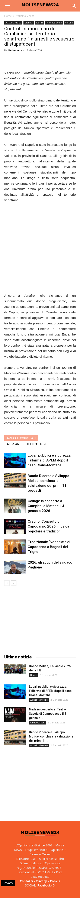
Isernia (39, 22)
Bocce (33, 675)
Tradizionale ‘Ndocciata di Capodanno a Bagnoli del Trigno (49, 547)
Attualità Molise (25, 16)
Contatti (26, 881)
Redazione (15, 50)
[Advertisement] (40, 248)
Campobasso (37, 722)
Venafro (69, 22)
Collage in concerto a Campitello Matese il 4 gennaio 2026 (46, 506)
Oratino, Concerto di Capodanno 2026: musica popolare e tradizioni (48, 526)
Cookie (55, 881)
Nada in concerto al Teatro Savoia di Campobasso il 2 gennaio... (47, 714)
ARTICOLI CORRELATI (21, 438)
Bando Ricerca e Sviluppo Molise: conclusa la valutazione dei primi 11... (51, 736)
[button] (74, 6)
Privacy (41, 881)
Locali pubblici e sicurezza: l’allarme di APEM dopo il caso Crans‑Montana (49, 460)
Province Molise (54, 22)
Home (8, 16)
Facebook (43, 885)
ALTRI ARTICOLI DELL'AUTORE (27, 444)
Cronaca (29, 22)
